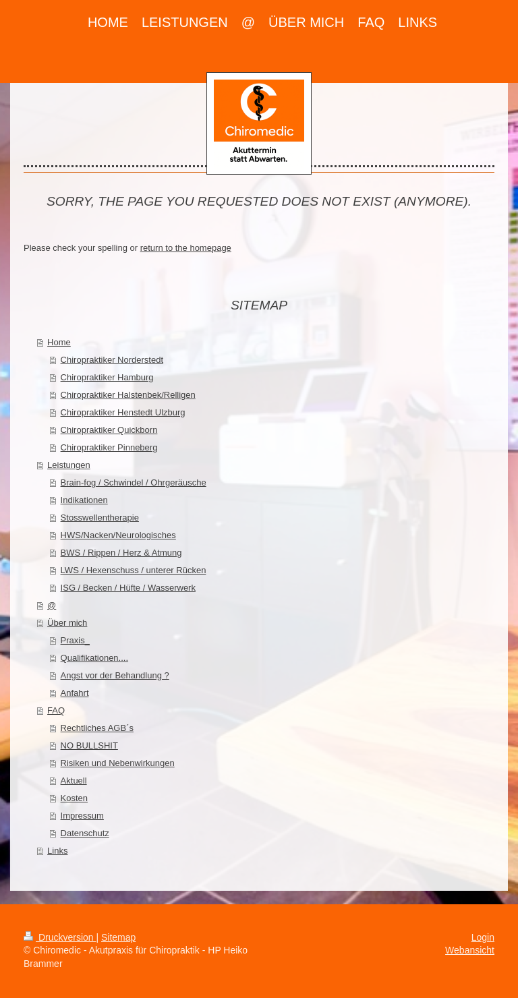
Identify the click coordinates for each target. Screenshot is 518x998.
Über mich (67, 623)
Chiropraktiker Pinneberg (109, 447)
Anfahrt (75, 693)
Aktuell (74, 780)
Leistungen (68, 465)
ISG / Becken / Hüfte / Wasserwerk (128, 588)
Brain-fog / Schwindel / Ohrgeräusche (133, 482)
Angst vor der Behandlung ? (115, 675)
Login (482, 937)
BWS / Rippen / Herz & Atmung (121, 553)
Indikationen (84, 500)
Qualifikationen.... (94, 658)
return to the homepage (185, 248)
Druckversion (60, 937)
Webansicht (469, 950)
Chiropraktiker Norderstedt (112, 360)
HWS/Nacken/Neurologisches (118, 535)
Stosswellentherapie (100, 517)
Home (59, 342)
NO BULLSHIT (89, 745)
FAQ (56, 710)
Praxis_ (75, 640)
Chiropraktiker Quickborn (109, 430)
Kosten (74, 798)
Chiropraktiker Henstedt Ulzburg (123, 412)
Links (57, 851)
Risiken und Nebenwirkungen (118, 763)
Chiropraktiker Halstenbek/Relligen (128, 395)
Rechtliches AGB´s (97, 728)
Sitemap (118, 937)
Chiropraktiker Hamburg (107, 377)
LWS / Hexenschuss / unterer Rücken (133, 570)
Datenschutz (85, 833)
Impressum (82, 816)
